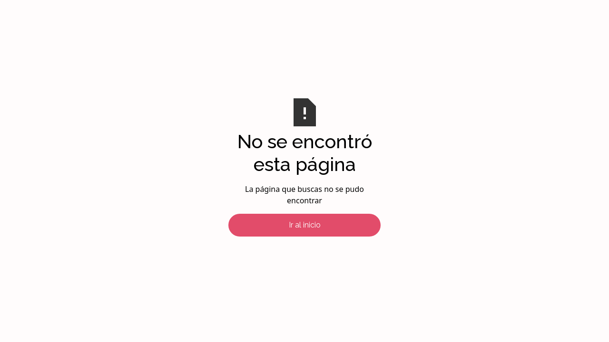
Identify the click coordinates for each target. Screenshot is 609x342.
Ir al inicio (305, 224)
